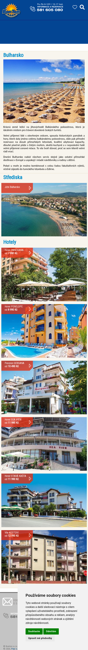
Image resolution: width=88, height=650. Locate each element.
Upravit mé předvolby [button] (40, 638)
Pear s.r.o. (16, 649)
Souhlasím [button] (34, 631)
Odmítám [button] (51, 631)
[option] (44, 91)
